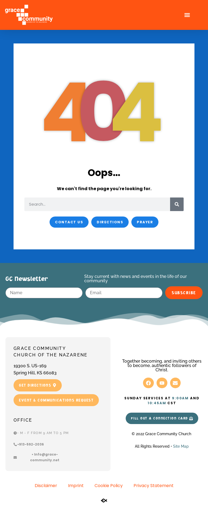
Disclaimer (46, 485)
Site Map (181, 446)
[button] (187, 15)
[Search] (177, 204)
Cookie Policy (109, 485)
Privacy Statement (154, 485)
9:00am (180, 398)
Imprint (76, 485)
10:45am (157, 403)
